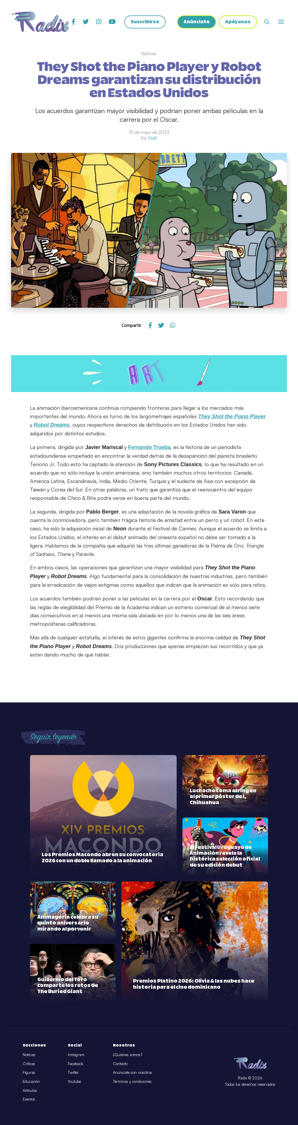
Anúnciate (197, 22)
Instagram (76, 1054)
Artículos (30, 1090)
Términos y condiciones (132, 1081)
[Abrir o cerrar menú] (281, 22)
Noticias (29, 1054)
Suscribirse (145, 22)
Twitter (73, 1072)
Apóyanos (238, 22)
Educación (31, 1081)
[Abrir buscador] (266, 21)
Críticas (29, 1063)
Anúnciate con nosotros (132, 1072)
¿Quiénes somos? (127, 1054)
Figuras (29, 1072)
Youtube (74, 1081)
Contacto (120, 1063)
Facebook (75, 1063)
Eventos (29, 1099)
